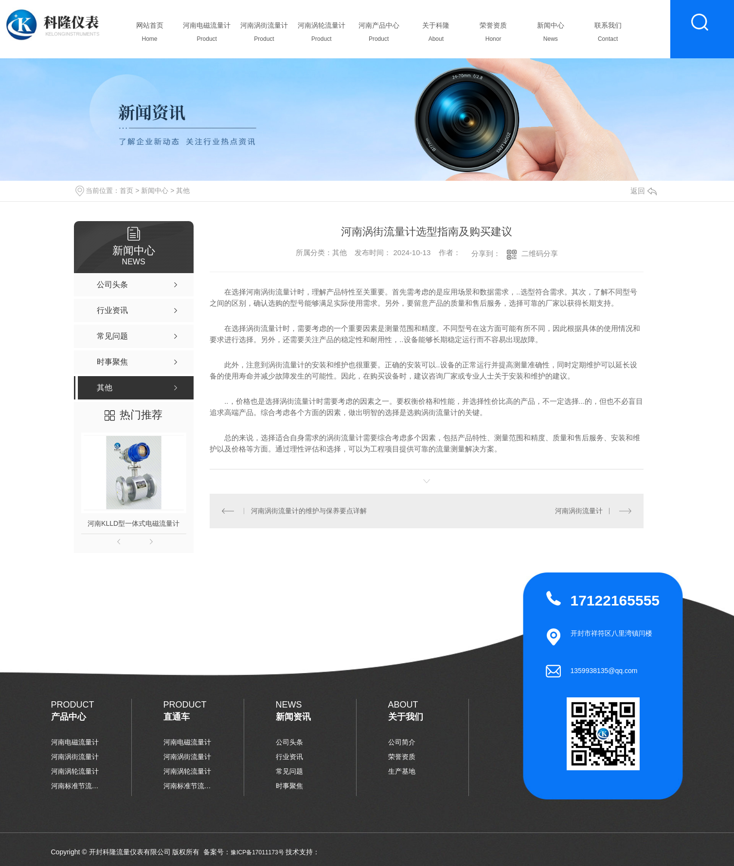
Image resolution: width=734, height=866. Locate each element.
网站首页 (149, 34)
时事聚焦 (289, 786)
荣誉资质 (493, 34)
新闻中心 (550, 34)
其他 (183, 190)
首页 (126, 190)
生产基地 (401, 771)
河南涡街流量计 (264, 34)
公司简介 (401, 742)
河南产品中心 (378, 34)
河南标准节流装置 (75, 786)
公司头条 (289, 742)
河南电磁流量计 (206, 34)
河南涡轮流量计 (321, 34)
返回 (643, 191)
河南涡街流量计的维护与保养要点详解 (309, 511)
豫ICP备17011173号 (257, 852)
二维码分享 (539, 253)
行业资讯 (289, 757)
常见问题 (289, 771)
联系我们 (607, 34)
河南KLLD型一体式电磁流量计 (133, 523)
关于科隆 (436, 34)
